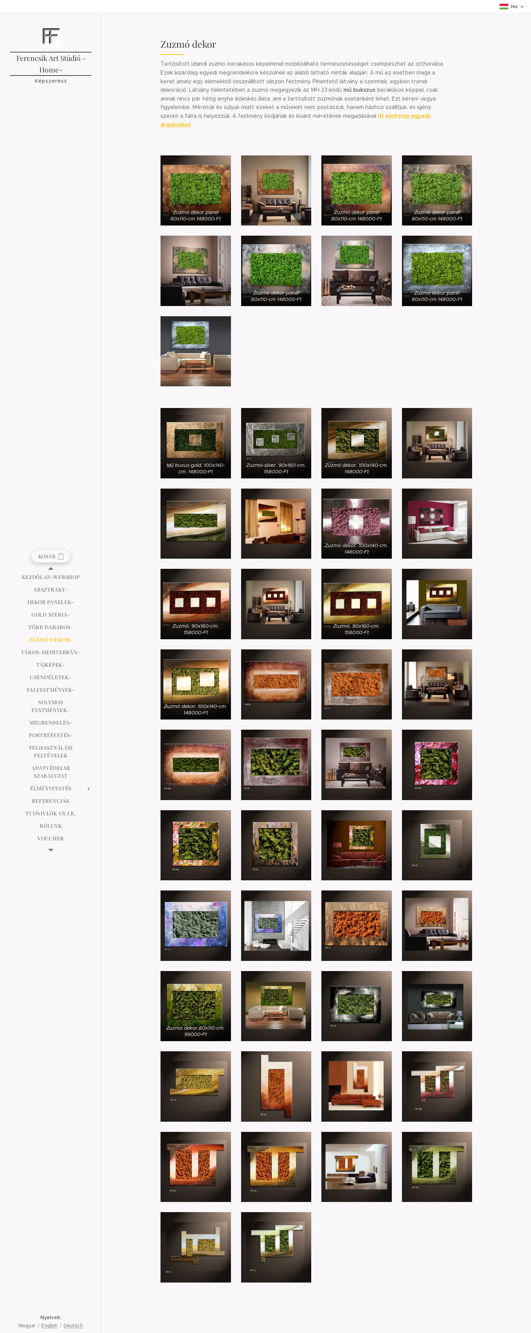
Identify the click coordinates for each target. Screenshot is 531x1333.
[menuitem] (51, 577)
